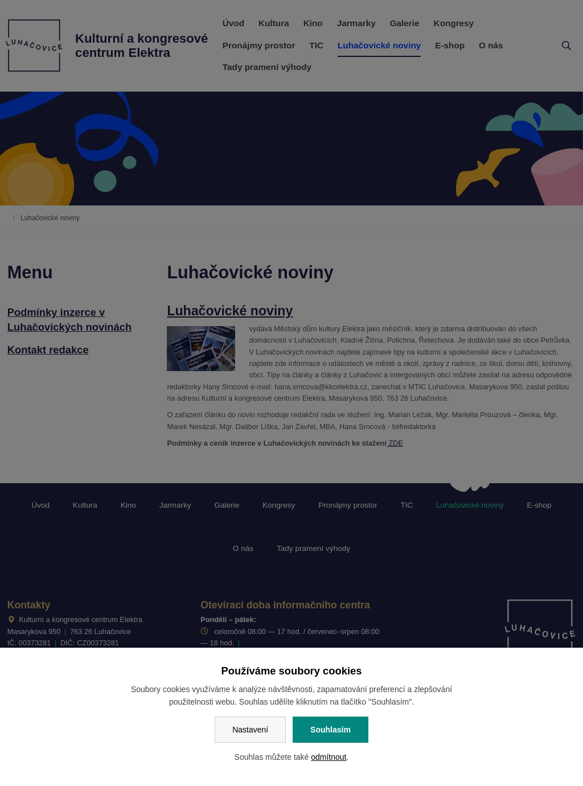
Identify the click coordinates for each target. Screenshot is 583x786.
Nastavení (250, 729)
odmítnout (328, 757)
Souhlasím (330, 729)
